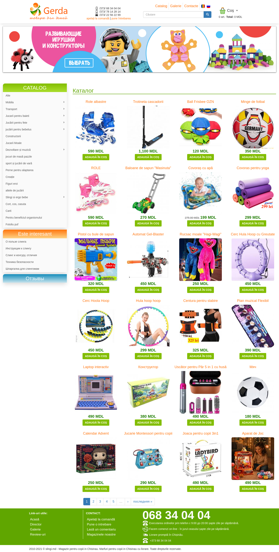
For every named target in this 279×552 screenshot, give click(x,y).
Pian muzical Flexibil (253, 301)
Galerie (175, 6)
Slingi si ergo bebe (34, 197)
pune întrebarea (121, 18)
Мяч (253, 367)
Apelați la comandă (101, 519)
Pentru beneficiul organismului (24, 217)
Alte (8, 95)
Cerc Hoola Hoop (96, 301)
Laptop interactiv (96, 367)
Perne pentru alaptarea (19, 170)
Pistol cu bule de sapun (96, 234)
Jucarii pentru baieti (34, 116)
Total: (229, 16)
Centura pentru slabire (200, 301)
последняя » (142, 501)
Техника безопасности (20, 262)
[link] (35, 278)
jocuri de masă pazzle (19, 156)
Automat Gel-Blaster (148, 234)
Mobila (34, 102)
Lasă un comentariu (101, 529)
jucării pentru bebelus (34, 129)
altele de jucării (15, 190)
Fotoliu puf (12, 224)
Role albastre (96, 102)
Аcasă (34, 519)
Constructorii (13, 136)
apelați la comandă (98, 18)
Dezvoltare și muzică (34, 150)
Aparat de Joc (253, 433)
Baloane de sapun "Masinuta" (148, 168)
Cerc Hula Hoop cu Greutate (253, 234)
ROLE (96, 168)
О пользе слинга (16, 241)
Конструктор (148, 367)
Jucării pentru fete (34, 122)
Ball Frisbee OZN (200, 102)
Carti (8, 210)
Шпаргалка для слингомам (22, 268)
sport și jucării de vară (19, 163)
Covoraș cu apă (200, 168)
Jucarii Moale (14, 143)
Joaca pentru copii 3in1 (200, 433)
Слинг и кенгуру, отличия (21, 255)
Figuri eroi (12, 183)
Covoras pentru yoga (253, 168)
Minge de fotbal (253, 102)
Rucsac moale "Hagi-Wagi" (200, 234)
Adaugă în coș (96, 157)
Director (36, 524)
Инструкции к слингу (18, 248)
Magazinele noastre (101, 534)
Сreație (10, 176)
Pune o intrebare (99, 524)
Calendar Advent (96, 433)
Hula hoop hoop (148, 301)
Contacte (191, 6)
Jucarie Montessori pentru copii (148, 433)
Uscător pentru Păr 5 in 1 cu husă (200, 367)
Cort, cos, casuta (16, 204)
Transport (34, 109)
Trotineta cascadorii (148, 102)
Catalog (161, 6)
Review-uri (38, 534)
